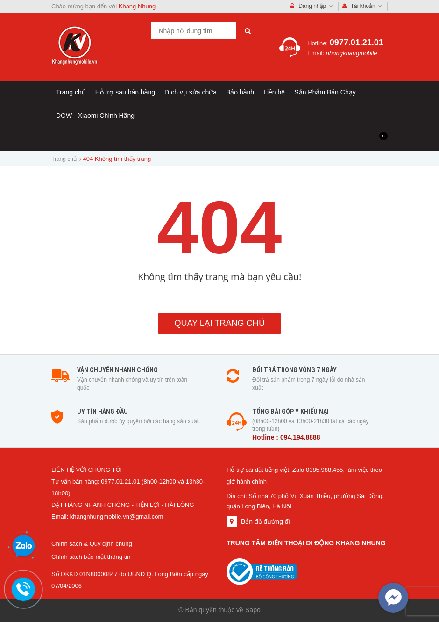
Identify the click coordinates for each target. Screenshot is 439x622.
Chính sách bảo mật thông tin (90, 556)
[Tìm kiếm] (248, 30)
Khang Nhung (137, 6)
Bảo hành (240, 92)
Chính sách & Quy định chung (91, 543)
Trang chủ (71, 92)
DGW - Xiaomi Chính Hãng (95, 115)
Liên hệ (274, 92)
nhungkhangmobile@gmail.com (368, 53)
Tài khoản (362, 6)
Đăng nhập (311, 6)
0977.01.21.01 (356, 42)
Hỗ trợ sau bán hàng (125, 92)
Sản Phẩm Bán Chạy (324, 92)
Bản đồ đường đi (265, 521)
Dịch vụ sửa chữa (190, 92)
